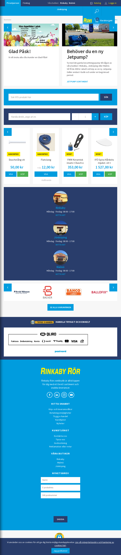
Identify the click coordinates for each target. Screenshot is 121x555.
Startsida (7, 19)
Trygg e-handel (60, 416)
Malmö (72, 3)
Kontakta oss (60, 436)
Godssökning (60, 443)
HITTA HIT (61, 215)
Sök (106, 97)
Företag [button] (26, 3)
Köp (23, 174)
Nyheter (60, 423)
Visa (11, 174)
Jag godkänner (60, 550)
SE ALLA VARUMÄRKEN (60, 307)
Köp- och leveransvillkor (60, 409)
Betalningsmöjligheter (60, 412)
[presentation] (65, 507)
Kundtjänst (60, 419)
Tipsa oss (60, 439)
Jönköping (62, 9)
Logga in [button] (110, 3)
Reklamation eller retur (60, 446)
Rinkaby (64, 3)
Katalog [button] (95, 3)
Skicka (60, 519)
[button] (96, 11)
